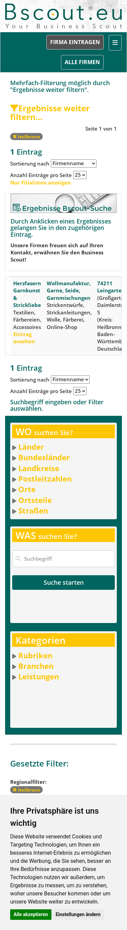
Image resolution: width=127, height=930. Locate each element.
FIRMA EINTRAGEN (75, 42)
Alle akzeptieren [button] (31, 914)
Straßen (33, 510)
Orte (27, 489)
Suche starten (64, 582)
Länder (31, 447)
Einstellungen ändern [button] (78, 914)
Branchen (36, 666)
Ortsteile (35, 500)
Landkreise (38, 468)
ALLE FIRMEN (82, 62)
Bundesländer (44, 457)
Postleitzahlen (45, 478)
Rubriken (35, 655)
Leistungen (38, 676)
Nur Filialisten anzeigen (40, 182)
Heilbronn (26, 137)
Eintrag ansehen (24, 338)
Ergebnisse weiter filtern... (50, 112)
